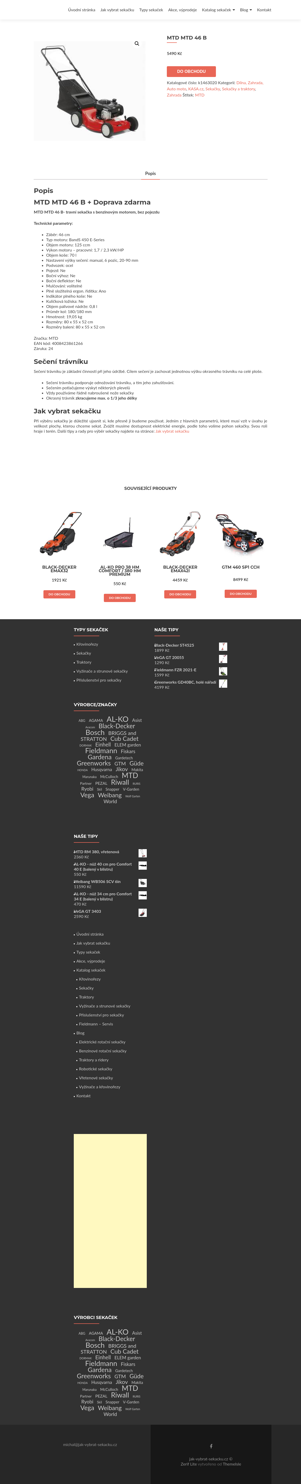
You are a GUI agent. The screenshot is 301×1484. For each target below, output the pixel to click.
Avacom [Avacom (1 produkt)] (90, 727)
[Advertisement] (110, 1211)
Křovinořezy (87, 644)
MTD (199, 94)
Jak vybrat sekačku (117, 9)
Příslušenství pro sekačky (98, 679)
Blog (244, 9)
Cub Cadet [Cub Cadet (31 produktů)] (125, 738)
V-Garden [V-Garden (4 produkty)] (131, 789)
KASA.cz (195, 88)
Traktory (83, 661)
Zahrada (174, 94)
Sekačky (212, 88)
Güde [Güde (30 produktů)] (137, 763)
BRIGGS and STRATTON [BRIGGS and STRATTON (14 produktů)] (108, 736)
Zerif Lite (189, 1463)
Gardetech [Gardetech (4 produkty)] (124, 757)
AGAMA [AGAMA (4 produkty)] (96, 720)
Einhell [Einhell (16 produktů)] (103, 744)
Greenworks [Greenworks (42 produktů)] (94, 763)
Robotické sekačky (95, 1068)
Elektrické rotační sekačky (102, 1041)
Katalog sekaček (216, 9)
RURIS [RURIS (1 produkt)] (136, 783)
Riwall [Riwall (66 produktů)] (120, 782)
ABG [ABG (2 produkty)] (82, 721)
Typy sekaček (151, 9)
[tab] (150, 174)
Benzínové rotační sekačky (102, 1050)
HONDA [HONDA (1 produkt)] (82, 770)
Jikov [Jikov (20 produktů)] (122, 769)
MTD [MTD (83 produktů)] (130, 775)
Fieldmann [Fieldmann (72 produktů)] (101, 750)
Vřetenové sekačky (96, 1077)
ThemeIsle (232, 1463)
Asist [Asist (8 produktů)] (137, 720)
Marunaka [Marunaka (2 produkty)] (89, 777)
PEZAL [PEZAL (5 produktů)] (101, 783)
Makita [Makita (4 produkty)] (137, 769)
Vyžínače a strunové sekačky (102, 670)
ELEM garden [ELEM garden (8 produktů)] (127, 745)
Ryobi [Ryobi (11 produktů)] (87, 789)
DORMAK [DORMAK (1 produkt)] (85, 745)
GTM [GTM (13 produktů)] (120, 764)
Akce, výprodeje (182, 9)
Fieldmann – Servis (96, 1023)
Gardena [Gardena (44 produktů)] (100, 757)
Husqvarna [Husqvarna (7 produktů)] (101, 769)
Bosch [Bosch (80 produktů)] (95, 732)
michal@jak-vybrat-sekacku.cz (90, 1444)
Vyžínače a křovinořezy (99, 1086)
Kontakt (264, 9)
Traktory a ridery (93, 1059)
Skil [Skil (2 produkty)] (99, 789)
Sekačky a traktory (238, 88)
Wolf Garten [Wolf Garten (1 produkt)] (132, 796)
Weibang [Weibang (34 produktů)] (110, 795)
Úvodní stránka (81, 9)
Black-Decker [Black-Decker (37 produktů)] (117, 726)
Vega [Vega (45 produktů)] (87, 795)
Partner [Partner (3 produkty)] (86, 783)
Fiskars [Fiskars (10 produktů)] (128, 751)
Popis (150, 174)
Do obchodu (191, 71)
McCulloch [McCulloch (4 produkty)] (109, 776)
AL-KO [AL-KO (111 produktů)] (118, 718)
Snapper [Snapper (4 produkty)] (113, 789)
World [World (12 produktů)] (110, 801)
